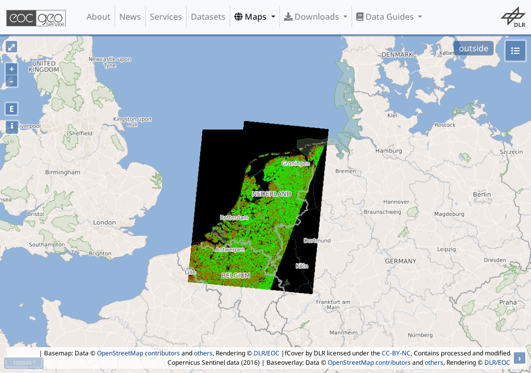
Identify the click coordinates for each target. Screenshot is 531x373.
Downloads (312, 16)
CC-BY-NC (396, 353)
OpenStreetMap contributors (138, 353)
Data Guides (386, 16)
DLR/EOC (267, 353)
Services (166, 16)
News (130, 16)
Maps (251, 16)
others (203, 353)
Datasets (208, 16)
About (98, 16)
